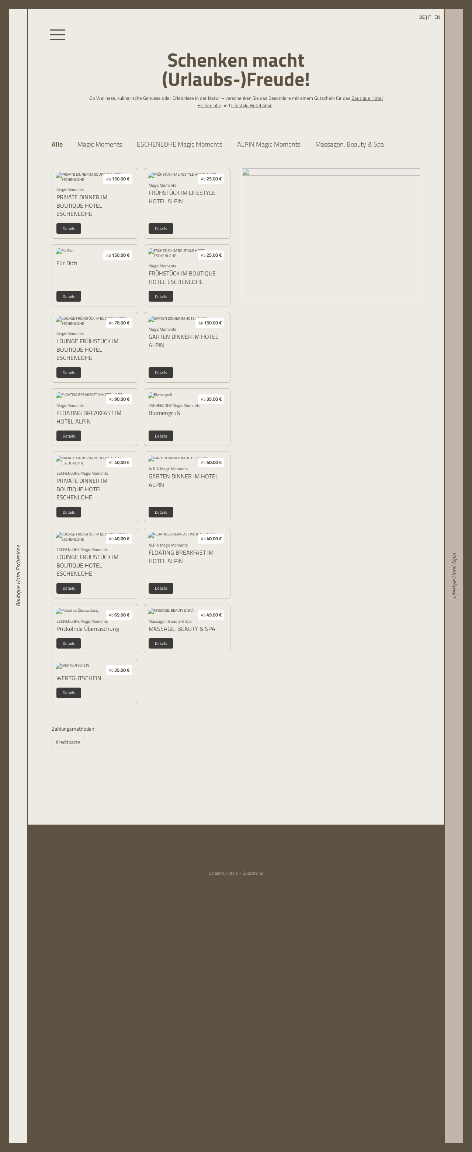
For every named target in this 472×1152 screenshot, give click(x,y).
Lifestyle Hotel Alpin (252, 105)
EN (437, 17)
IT (429, 17)
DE (422, 17)
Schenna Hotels (223, 873)
